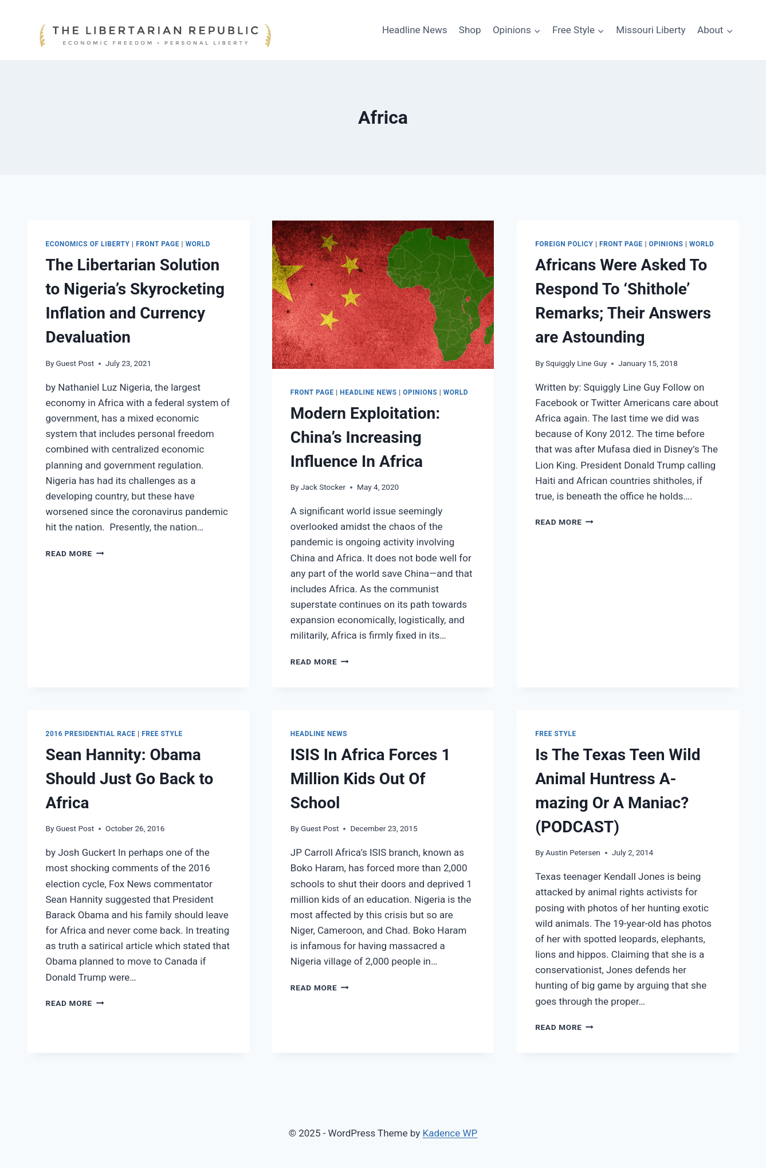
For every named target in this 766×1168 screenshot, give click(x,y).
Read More (75, 553)
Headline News (414, 30)
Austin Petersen (572, 852)
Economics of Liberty (88, 244)
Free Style (162, 734)
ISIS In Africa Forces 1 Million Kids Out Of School (370, 778)
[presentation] (383, 294)
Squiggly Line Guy (576, 363)
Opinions (420, 392)
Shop (470, 30)
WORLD (198, 244)
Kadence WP (449, 1133)
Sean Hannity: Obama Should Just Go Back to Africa (130, 778)
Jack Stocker (323, 486)
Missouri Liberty (650, 30)
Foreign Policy (564, 244)
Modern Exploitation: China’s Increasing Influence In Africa (365, 437)
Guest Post (75, 363)
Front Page (157, 244)
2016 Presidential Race (91, 734)
